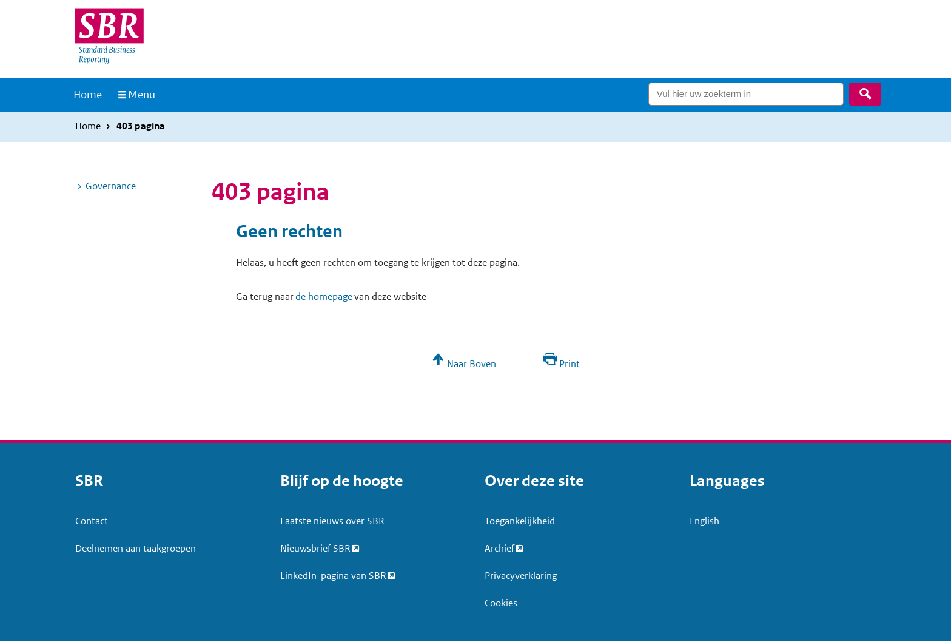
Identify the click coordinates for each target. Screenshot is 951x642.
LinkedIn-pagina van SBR (333, 574)
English (704, 521)
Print (569, 363)
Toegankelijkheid (520, 521)
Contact (91, 521)
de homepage (323, 296)
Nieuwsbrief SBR (315, 547)
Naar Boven (471, 363)
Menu (141, 94)
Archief (499, 547)
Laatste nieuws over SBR (332, 521)
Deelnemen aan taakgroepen (135, 548)
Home (87, 94)
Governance (111, 186)
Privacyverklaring (521, 575)
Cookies (501, 602)
